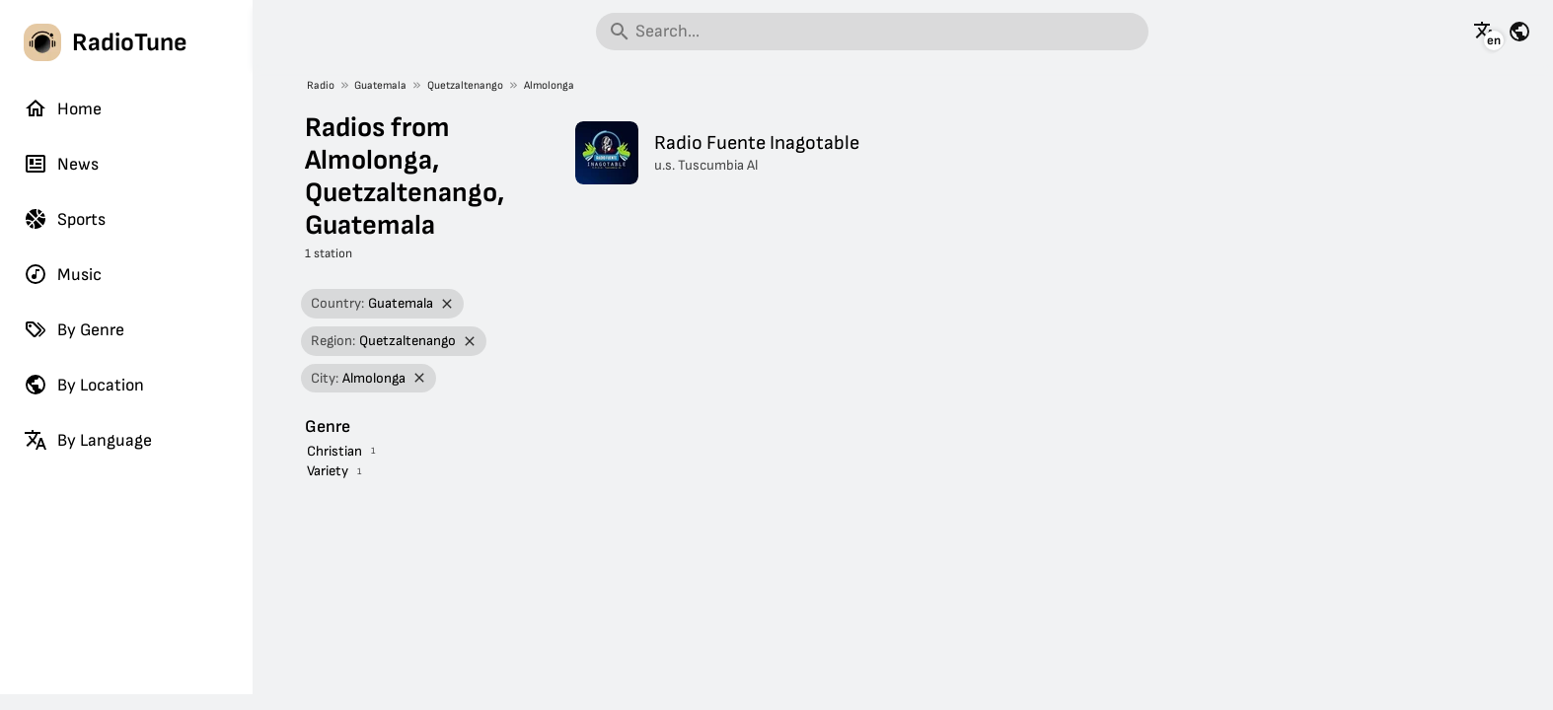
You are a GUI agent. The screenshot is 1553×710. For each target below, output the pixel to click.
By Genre (74, 329)
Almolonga (549, 85)
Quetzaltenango (465, 85)
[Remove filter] (447, 304)
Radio (320, 85)
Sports (65, 219)
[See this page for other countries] (1519, 31)
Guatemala (380, 85)
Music (63, 274)
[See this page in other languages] (1485, 31)
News (61, 164)
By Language (88, 440)
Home (63, 108)
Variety (327, 470)
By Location (84, 384)
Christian (334, 451)
